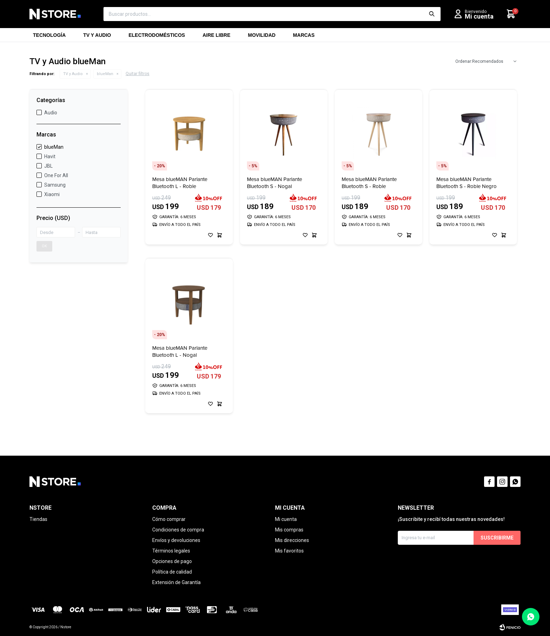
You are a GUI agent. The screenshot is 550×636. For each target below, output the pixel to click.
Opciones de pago (172, 561)
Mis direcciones (292, 540)
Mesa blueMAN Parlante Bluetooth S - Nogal (274, 183)
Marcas (303, 37)
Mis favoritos (289, 551)
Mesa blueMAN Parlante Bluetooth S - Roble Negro (466, 183)
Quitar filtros (137, 73)
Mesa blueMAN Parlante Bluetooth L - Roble (179, 183)
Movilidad (262, 37)
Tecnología (49, 37)
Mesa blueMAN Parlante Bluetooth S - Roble (369, 183)
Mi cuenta (286, 519)
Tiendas (38, 519)
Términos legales (171, 551)
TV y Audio (97, 37)
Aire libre (216, 37)
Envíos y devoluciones (176, 540)
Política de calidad (172, 572)
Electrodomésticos (156, 37)
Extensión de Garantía (176, 582)
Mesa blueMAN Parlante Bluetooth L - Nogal (179, 351)
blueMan (105, 74)
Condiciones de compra (178, 530)
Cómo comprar (169, 519)
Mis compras (289, 530)
